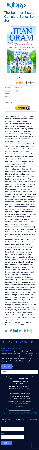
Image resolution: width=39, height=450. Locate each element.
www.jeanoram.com (22, 100)
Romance (18, 87)
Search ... (16, 367)
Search (7, 366)
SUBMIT (6, 443)
